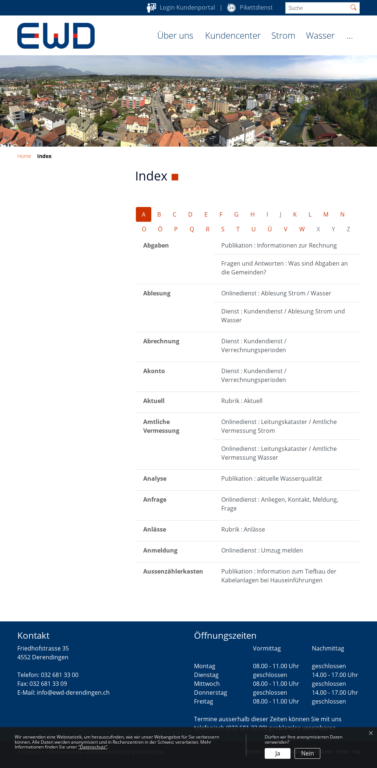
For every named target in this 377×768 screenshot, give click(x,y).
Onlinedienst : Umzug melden (262, 550)
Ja (277, 753)
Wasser (320, 35)
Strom (283, 35)
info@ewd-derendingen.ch (73, 692)
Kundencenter (233, 35)
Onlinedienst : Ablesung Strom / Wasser (276, 293)
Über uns (175, 35)
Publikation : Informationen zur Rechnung (279, 245)
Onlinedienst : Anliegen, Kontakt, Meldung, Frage (279, 503)
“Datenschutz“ (92, 747)
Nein (307, 753)
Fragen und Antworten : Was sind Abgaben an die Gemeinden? (284, 267)
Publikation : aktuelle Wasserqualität (271, 478)
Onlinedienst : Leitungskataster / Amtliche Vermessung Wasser (279, 453)
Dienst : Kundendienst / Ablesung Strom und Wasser (283, 315)
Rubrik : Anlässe (243, 529)
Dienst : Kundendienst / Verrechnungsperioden (253, 345)
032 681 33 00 (59, 675)
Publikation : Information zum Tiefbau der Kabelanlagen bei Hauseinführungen (279, 575)
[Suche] (316, 8)
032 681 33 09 (48, 684)
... (349, 35)
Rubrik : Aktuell (242, 401)
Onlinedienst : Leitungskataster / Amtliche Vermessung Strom (279, 426)
